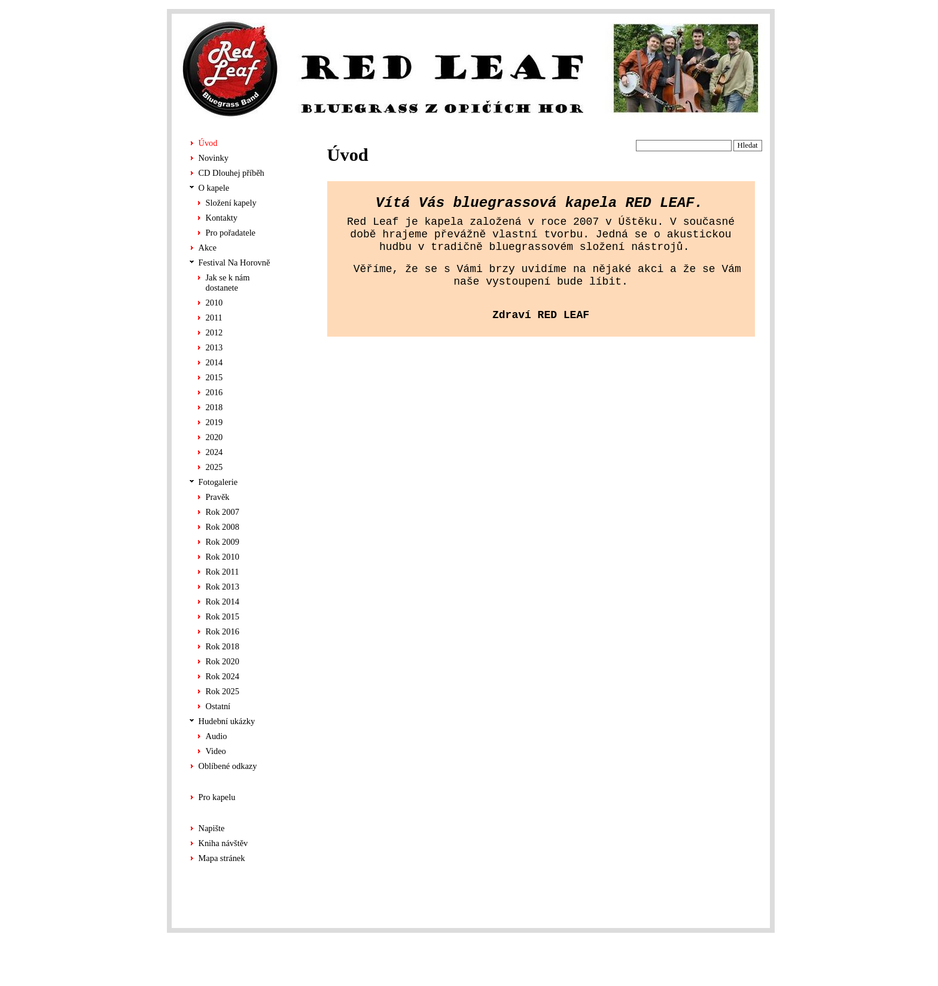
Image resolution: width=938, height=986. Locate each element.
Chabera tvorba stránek (726, 953)
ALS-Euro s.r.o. (739, 965)
